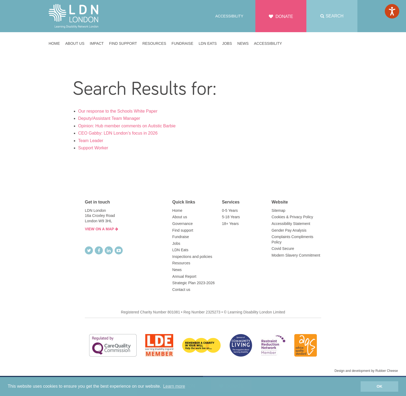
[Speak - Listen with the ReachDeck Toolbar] (392, 11)
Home (177, 210)
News (177, 270)
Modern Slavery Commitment (295, 255)
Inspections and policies (192, 256)
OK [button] (379, 386)
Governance (182, 223)
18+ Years (230, 223)
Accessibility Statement (290, 223)
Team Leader (90, 140)
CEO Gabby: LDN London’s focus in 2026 (118, 133)
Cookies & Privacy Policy (292, 217)
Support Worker (93, 148)
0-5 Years (230, 210)
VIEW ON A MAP (101, 229)
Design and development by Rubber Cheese (366, 371)
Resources (181, 263)
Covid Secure (282, 248)
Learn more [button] (174, 386)
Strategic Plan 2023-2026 (193, 283)
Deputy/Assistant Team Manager (109, 118)
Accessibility (229, 16)
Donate (281, 16)
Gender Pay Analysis (288, 230)
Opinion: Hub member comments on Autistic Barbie (127, 126)
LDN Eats (180, 250)
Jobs (176, 243)
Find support (182, 230)
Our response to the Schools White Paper (117, 111)
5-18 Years (231, 217)
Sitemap (278, 210)
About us (179, 217)
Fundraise (180, 237)
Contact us (181, 289)
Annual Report (184, 276)
